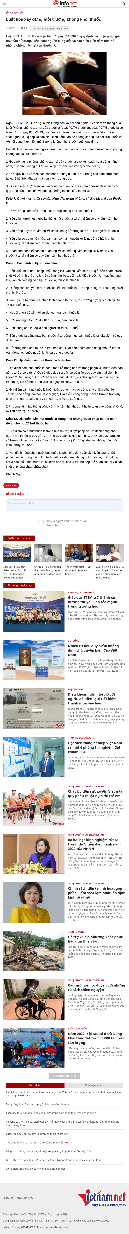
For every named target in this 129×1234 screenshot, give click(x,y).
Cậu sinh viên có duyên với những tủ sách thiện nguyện (96, 987)
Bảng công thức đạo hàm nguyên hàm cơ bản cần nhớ (37, 1104)
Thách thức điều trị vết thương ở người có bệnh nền (78, 570)
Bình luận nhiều (94, 1085)
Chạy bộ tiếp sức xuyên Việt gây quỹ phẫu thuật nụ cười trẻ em (95, 793)
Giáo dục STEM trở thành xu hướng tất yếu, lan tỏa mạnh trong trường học (92, 602)
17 (93, 1113)
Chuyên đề (16, 12)
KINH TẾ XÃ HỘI (76, 931)
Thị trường (75, 689)
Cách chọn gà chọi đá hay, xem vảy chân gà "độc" (34, 1133)
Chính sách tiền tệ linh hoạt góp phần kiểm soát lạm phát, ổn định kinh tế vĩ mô (96, 893)
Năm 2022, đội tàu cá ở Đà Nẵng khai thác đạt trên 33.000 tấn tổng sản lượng (97, 1038)
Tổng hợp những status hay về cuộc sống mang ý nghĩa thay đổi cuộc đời (48, 1151)
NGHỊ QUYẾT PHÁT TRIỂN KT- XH (86, 786)
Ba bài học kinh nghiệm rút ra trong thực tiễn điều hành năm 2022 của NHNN (94, 844)
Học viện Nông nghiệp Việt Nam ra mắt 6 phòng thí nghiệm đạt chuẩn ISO (95, 747)
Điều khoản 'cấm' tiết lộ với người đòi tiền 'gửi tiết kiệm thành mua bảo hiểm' (92, 698)
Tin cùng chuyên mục (20, 585)
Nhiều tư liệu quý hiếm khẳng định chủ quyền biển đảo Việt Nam (93, 650)
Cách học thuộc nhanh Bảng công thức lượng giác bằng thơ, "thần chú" (47, 1113)
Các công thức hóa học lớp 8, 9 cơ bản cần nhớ (33, 1142)
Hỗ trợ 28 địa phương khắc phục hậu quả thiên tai (95, 939)
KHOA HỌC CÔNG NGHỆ (81, 592)
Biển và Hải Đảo (77, 1028)
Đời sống (73, 640)
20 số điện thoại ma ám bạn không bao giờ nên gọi (35, 1168)
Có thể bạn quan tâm (20, 538)
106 (64, 1142)
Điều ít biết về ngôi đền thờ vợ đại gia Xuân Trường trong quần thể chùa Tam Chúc (54, 1160)
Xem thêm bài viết (64, 1076)
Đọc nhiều (35, 1085)
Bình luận (11, 485)
